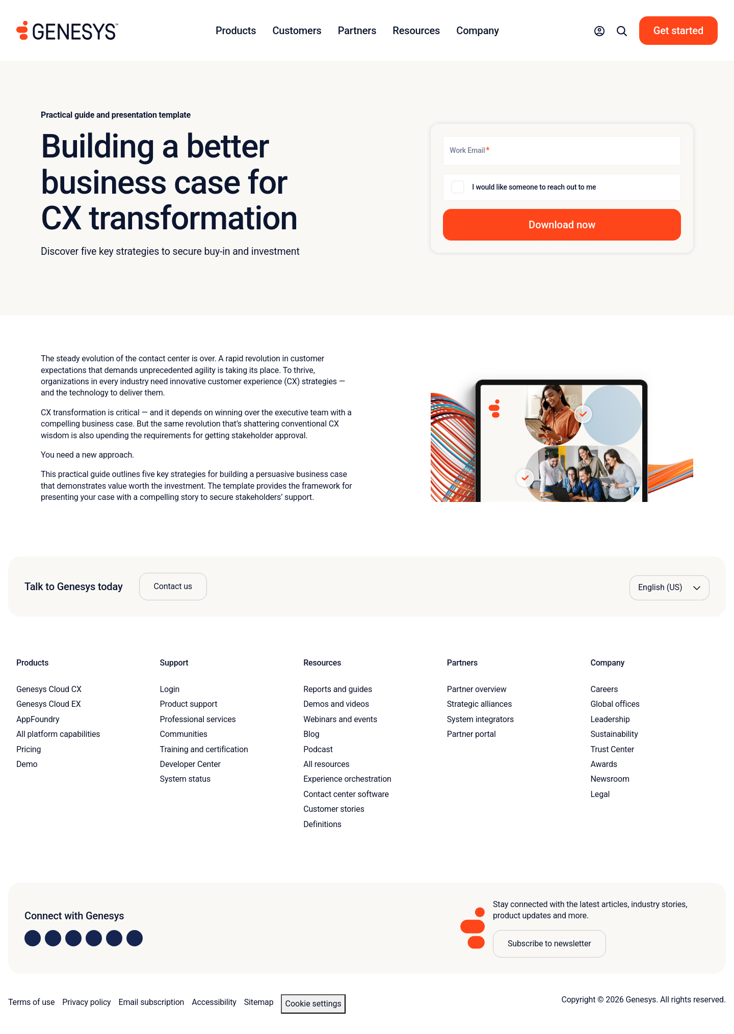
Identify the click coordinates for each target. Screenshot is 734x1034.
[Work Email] (562, 151)
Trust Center (612, 749)
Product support (189, 704)
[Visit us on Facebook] (94, 938)
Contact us (173, 586)
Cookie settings (313, 1004)
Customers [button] (296, 30)
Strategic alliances (479, 704)
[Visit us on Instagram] (53, 938)
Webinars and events (340, 719)
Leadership (610, 719)
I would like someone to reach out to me (534, 187)
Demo (27, 764)
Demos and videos (336, 704)
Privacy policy (86, 1002)
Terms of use (31, 1002)
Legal (600, 794)
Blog (311, 734)
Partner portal (471, 734)
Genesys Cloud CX (49, 689)
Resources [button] (416, 30)
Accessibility (214, 1002)
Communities (183, 734)
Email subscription (152, 1002)
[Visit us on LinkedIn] (32, 938)
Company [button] (477, 30)
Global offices (614, 704)
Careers (604, 689)
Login (170, 689)
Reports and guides (337, 689)
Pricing (28, 749)
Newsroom (609, 779)
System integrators (480, 719)
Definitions (322, 824)
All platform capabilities (58, 734)
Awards (603, 764)
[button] (599, 30)
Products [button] (236, 30)
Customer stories (333, 809)
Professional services (198, 719)
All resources (326, 764)
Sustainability (614, 734)
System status (185, 779)
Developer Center (190, 764)
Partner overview (477, 689)
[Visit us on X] (73, 938)
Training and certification (204, 749)
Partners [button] (357, 30)
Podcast (318, 749)
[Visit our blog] (134, 938)
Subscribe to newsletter (549, 943)
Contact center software (346, 794)
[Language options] (670, 587)
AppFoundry (37, 719)
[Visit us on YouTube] (114, 938)
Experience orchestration (347, 779)
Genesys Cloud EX (48, 704)
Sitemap (259, 1002)
